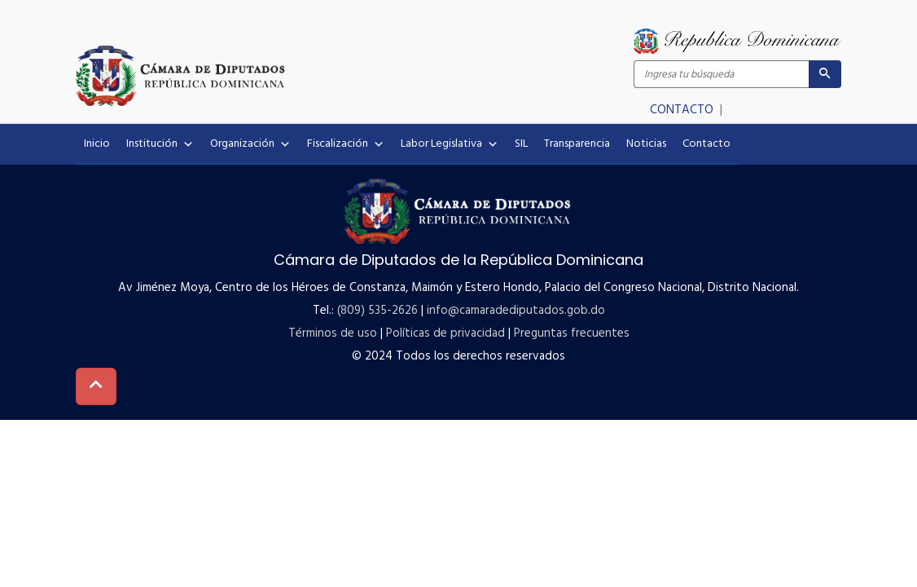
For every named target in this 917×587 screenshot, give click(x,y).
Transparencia (577, 144)
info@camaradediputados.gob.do (516, 310)
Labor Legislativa (449, 144)
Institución (160, 144)
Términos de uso (332, 333)
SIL (521, 144)
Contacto (706, 144)
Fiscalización (345, 144)
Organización (250, 144)
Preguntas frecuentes (572, 333)
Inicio (97, 144)
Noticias (646, 144)
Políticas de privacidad (445, 333)
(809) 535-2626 (377, 310)
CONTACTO (683, 110)
